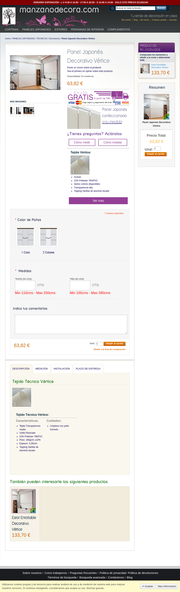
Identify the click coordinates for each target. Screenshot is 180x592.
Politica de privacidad (113, 572)
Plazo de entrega (88, 368)
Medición (41, 368)
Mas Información (167, 586)
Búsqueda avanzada (92, 577)
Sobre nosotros (32, 572)
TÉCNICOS (42, 38)
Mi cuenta (126, 20)
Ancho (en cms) (23, 279)
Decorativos (54, 38)
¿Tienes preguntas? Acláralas (94, 134)
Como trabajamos (56, 572)
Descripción (20, 368)
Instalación (62, 368)
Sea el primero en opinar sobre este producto (90, 71)
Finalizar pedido (159, 20)
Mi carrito (145, 20)
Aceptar (148, 586)
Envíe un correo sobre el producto (84, 67)
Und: (92, 343)
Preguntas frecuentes (83, 572)
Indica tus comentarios (30, 308)
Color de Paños (28, 220)
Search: (113, 8)
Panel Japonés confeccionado (114, 115)
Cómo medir (82, 142)
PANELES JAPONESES (23, 38)
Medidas (23, 271)
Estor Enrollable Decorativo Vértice (24, 523)
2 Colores (48, 252)
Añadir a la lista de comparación (109, 349)
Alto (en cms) (77, 279)
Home (8, 38)
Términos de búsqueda (62, 577)
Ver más (98, 200)
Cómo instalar (112, 142)
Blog (136, 20)
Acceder (173, 20)
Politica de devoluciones (143, 572)
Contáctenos (116, 577)
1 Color (25, 252)
